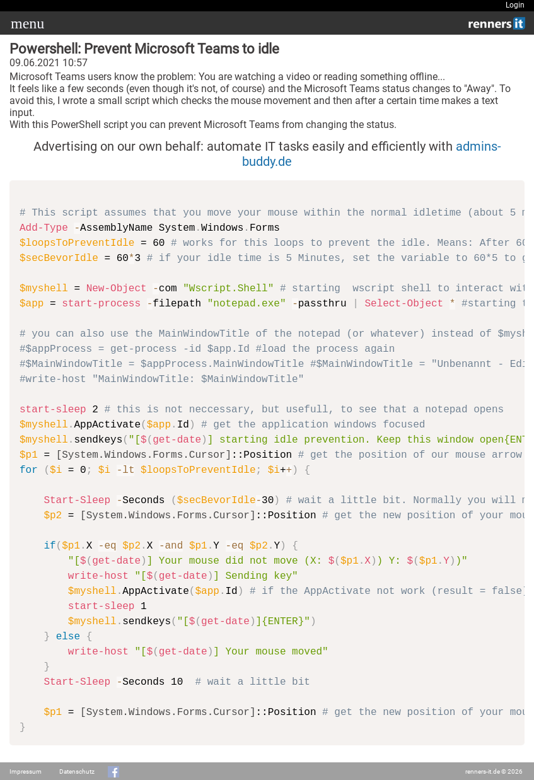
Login (515, 5)
